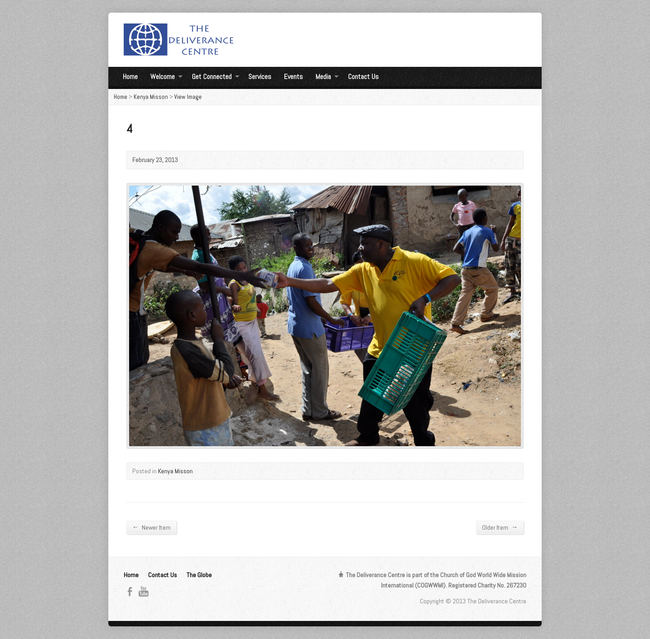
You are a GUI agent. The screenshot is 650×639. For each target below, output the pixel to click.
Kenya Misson (151, 97)
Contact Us (363, 76)
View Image (188, 97)
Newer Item (151, 527)
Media (327, 78)
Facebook (130, 591)
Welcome (166, 78)
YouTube (143, 591)
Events (293, 76)
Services (259, 76)
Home (130, 76)
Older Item (500, 527)
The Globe (199, 575)
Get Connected (215, 78)
